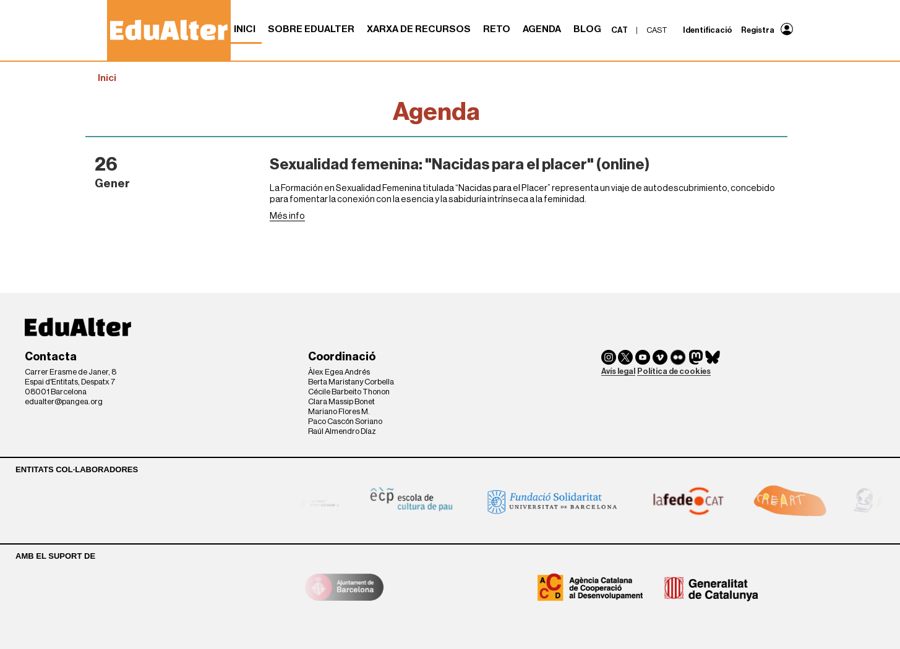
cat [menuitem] (619, 30)
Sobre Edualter (311, 29)
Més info (287, 216)
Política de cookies (674, 371)
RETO (496, 29)
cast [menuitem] (656, 30)
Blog (587, 29)
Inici (244, 29)
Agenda (542, 29)
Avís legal (618, 371)
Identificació (707, 30)
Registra (757, 30)
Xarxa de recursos (419, 29)
